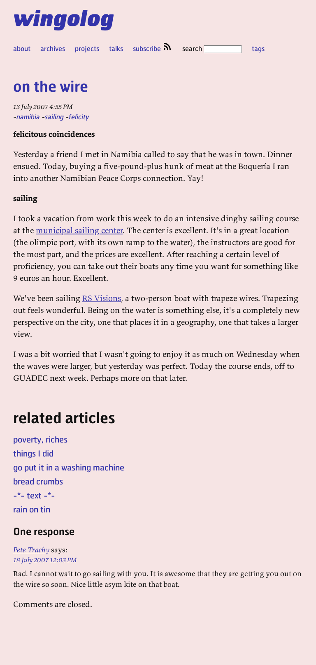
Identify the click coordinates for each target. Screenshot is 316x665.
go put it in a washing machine (68, 467)
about (21, 48)
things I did (33, 453)
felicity (79, 116)
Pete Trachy (31, 549)
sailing (54, 116)
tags (258, 48)
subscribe (152, 48)
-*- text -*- (34, 495)
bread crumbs (38, 481)
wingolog (63, 17)
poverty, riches (40, 439)
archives (52, 48)
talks (116, 48)
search (212, 48)
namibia (28, 116)
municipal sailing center (79, 230)
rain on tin (31, 509)
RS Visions (101, 298)
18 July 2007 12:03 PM (45, 560)
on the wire (50, 85)
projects (87, 48)
